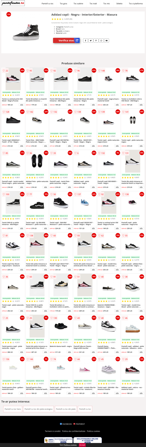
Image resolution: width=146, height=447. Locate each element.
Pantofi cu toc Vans (13, 409)
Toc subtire (78, 3)
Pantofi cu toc (47, 3)
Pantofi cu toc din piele (66, 409)
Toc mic (106, 3)
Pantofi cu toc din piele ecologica (38, 409)
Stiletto (119, 3)
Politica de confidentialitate (73, 431)
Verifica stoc (69, 40)
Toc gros (63, 3)
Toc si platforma (136, 3)
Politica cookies (93, 431)
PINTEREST (79, 424)
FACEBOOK (66, 424)
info (21, 105)
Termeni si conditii (53, 431)
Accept (82, 445)
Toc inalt (93, 3)
